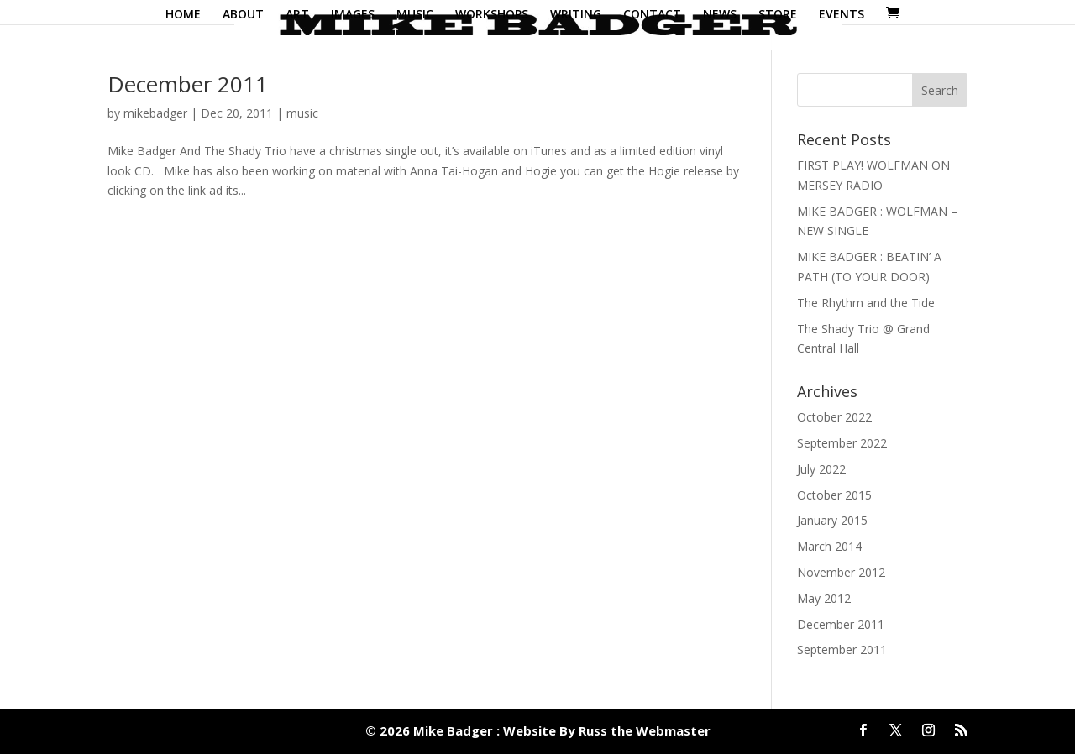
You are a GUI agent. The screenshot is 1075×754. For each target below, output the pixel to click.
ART (297, 15)
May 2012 (824, 598)
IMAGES (353, 15)
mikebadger (155, 113)
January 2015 (832, 520)
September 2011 (842, 649)
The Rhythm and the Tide (866, 303)
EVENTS (841, 15)
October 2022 (834, 417)
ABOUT (243, 15)
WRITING (575, 15)
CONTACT (652, 15)
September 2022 (842, 443)
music (302, 113)
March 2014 (829, 546)
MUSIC (414, 15)
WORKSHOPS (491, 15)
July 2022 (821, 469)
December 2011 (188, 84)
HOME (183, 15)
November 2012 (841, 572)
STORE (777, 15)
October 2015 (834, 495)
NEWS (720, 15)
